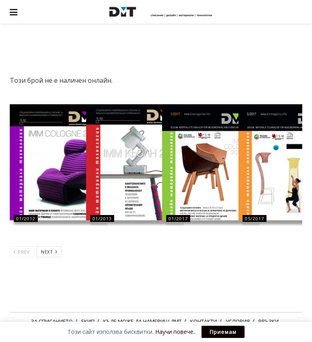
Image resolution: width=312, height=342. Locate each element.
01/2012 (25, 218)
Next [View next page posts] (49, 252)
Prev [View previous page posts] (21, 252)
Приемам (223, 332)
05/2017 (254, 218)
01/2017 (178, 218)
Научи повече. (175, 332)
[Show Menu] (13, 12)
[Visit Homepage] (162, 12)
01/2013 (102, 218)
